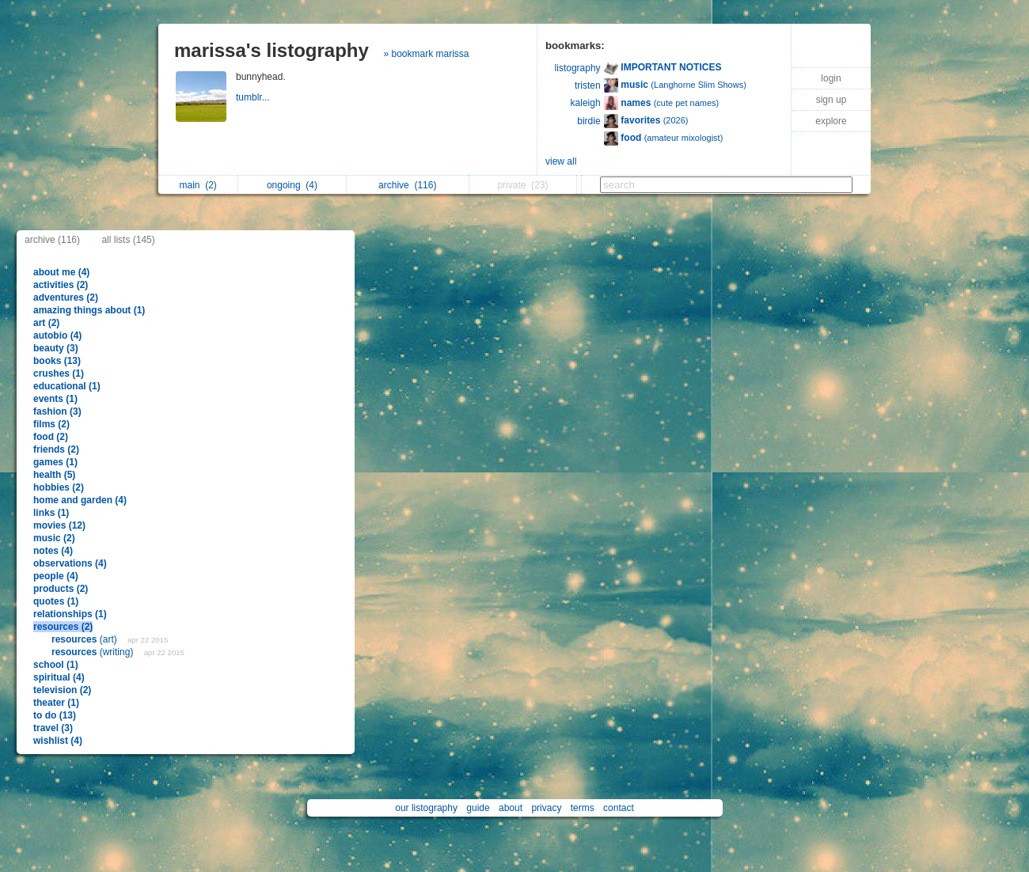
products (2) (60, 588)
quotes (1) (55, 601)
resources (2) (63, 626)
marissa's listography (271, 50)
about (510, 807)
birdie (588, 121)
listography (578, 68)
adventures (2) (65, 297)
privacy (546, 807)
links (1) (51, 512)
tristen (588, 85)
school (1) (55, 664)
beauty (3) (55, 348)
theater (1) (56, 702)
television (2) (62, 690)
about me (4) (61, 272)
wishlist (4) (57, 740)
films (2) (51, 424)
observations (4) (70, 563)
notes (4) (53, 550)
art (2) (46, 322)
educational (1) (67, 386)
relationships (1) (70, 614)
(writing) (93, 652)
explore (830, 121)
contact (618, 807)
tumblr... (254, 97)
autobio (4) (57, 335)
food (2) (50, 436)
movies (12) (59, 525)
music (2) (54, 538)
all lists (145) (127, 239)
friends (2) (56, 449)
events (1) (55, 398)
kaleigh (586, 102)
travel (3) (53, 728)
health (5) (54, 474)
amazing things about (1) (89, 310)
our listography (426, 807)
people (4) (55, 576)
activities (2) (60, 284)
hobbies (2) (58, 487)
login (831, 78)
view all (560, 161)
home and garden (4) (80, 500)
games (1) (55, 462)
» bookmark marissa (426, 53)
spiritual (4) (59, 677)
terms (582, 807)
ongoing (292, 185)
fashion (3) (57, 411)
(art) (85, 639)
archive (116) (52, 239)
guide (477, 807)
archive (407, 185)
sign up (831, 99)
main (197, 185)
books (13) (57, 360)
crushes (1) (58, 373)
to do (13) (54, 715)
